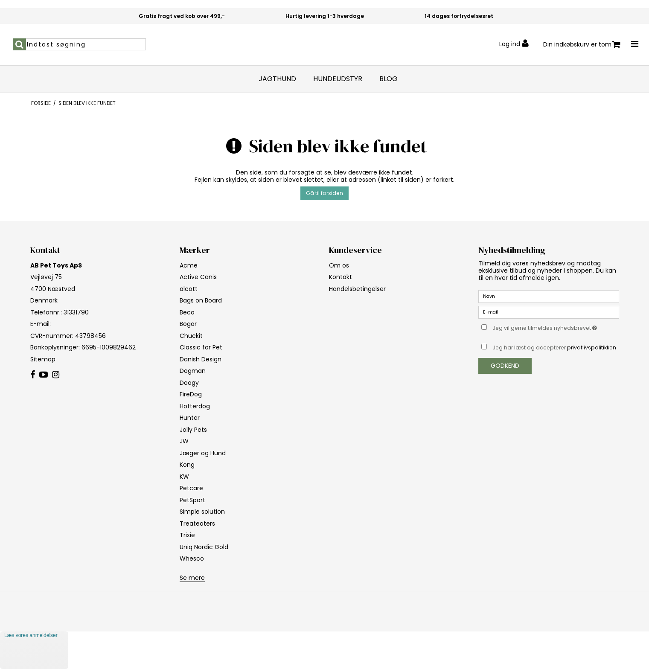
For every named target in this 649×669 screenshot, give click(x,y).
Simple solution (202, 511)
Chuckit (191, 336)
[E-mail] (548, 312)
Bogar (188, 324)
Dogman (193, 370)
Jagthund (277, 79)
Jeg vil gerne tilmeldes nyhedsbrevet (555, 327)
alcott (189, 289)
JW (184, 441)
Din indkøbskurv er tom (581, 44)
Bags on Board (201, 300)
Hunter (190, 417)
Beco (187, 312)
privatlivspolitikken (591, 347)
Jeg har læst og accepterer (554, 347)
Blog (388, 79)
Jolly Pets (193, 429)
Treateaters (197, 523)
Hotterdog (195, 406)
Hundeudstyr (337, 79)
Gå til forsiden (324, 193)
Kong (187, 464)
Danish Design (200, 359)
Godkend (505, 365)
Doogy (189, 382)
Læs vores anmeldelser (31, 635)
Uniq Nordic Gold (204, 547)
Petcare (191, 488)
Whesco (192, 558)
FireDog (191, 394)
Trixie (187, 535)
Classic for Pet (201, 347)
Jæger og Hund (203, 453)
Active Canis (198, 277)
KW (184, 476)
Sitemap (42, 359)
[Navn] (548, 296)
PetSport (192, 500)
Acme (189, 265)
